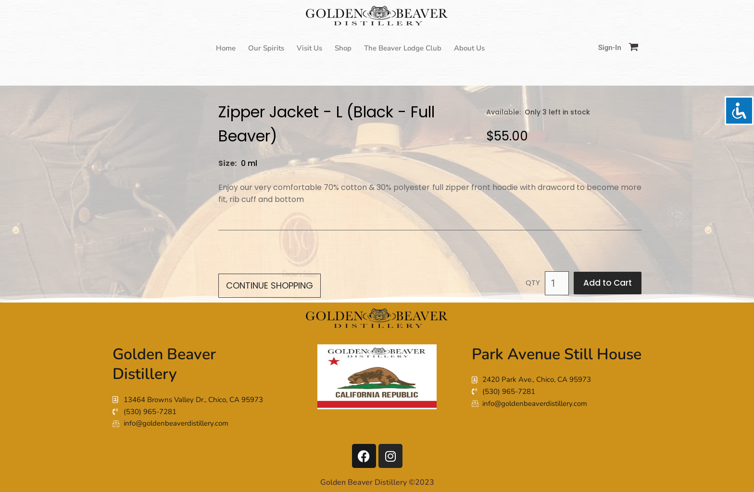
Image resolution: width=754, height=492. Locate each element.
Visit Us (309, 48)
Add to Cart (607, 283)
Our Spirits (266, 48)
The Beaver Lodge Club (402, 48)
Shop (343, 48)
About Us (469, 48)
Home (226, 48)
